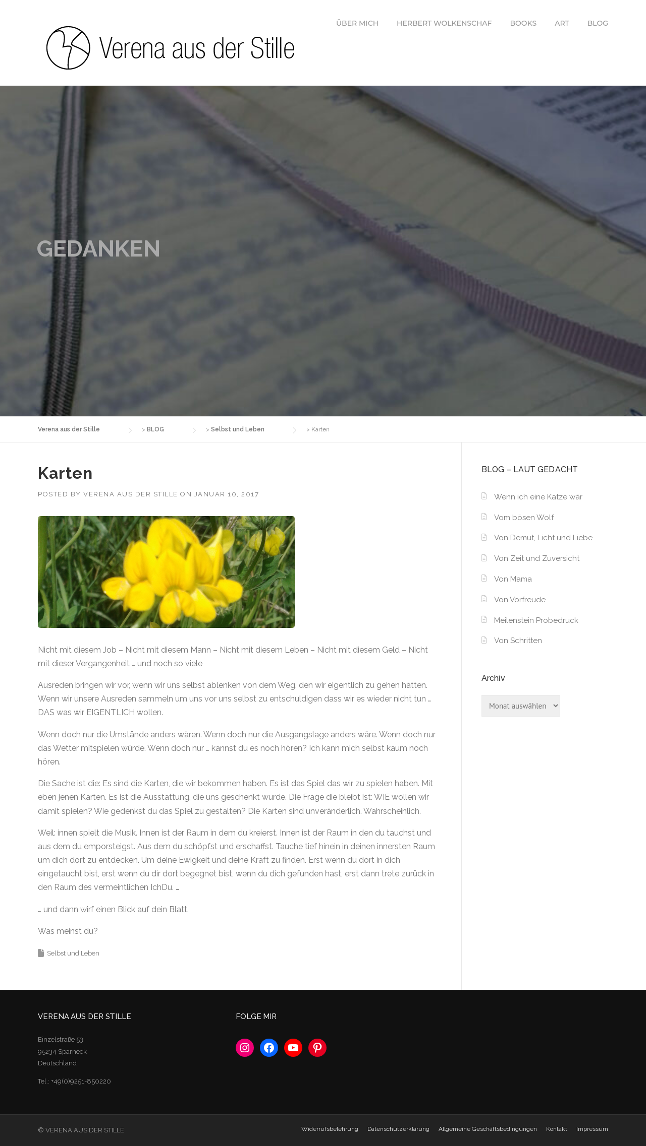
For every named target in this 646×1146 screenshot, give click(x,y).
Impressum (592, 1129)
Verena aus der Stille (130, 494)
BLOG (597, 23)
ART (562, 23)
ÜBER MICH (357, 23)
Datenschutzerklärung (398, 1129)
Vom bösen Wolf (524, 517)
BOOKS (523, 23)
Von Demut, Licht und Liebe (543, 537)
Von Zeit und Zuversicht (536, 558)
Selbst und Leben (73, 953)
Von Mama (513, 579)
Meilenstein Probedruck (536, 620)
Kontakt (556, 1129)
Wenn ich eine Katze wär (538, 496)
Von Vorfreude (520, 599)
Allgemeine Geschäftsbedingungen (488, 1129)
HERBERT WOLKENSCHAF (444, 23)
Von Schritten (518, 640)
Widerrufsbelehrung (329, 1129)
